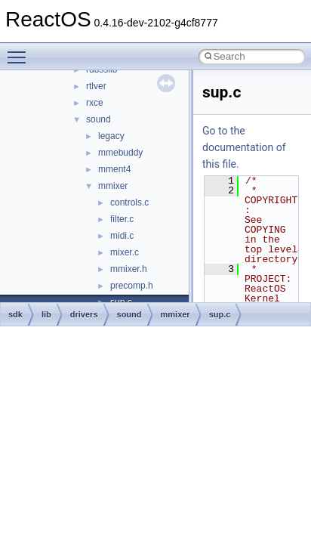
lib (46, 314)
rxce (94, 102)
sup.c (220, 314)
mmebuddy (120, 152)
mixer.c (124, 252)
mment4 (114, 169)
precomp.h (131, 285)
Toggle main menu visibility (20, 50)
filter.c (122, 219)
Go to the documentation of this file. (244, 147)
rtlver (96, 86)
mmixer (113, 186)
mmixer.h (128, 269)
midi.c (122, 235)
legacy (111, 136)
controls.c (129, 202)
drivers (84, 314)
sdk (15, 314)
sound (98, 119)
